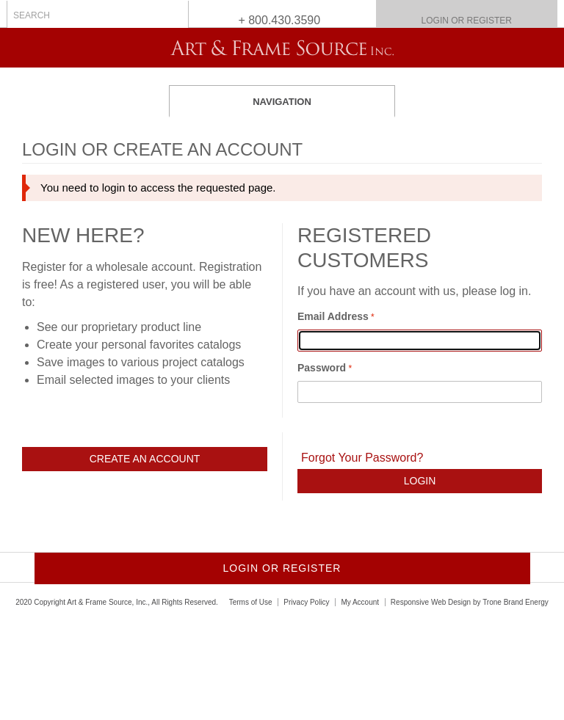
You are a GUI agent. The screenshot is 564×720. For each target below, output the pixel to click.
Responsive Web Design (431, 602)
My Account (360, 602)
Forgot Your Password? (362, 457)
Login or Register (467, 20)
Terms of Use (250, 602)
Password (321, 368)
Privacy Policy (306, 602)
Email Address (333, 316)
